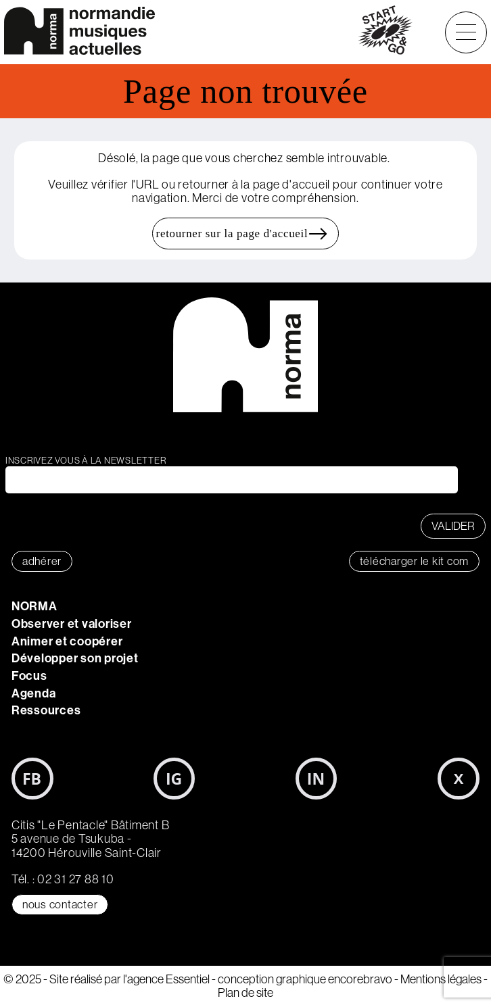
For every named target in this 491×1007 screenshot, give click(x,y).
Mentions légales (441, 979)
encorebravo (360, 979)
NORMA (34, 606)
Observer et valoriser (71, 623)
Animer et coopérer (67, 641)
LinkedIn (316, 779)
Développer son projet (75, 658)
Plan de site (245, 993)
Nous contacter (60, 904)
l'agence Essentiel (166, 979)
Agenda (33, 693)
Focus (29, 675)
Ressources (46, 710)
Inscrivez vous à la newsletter (85, 461)
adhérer (42, 561)
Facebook (32, 779)
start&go (385, 32)
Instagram (174, 779)
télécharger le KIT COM (414, 561)
